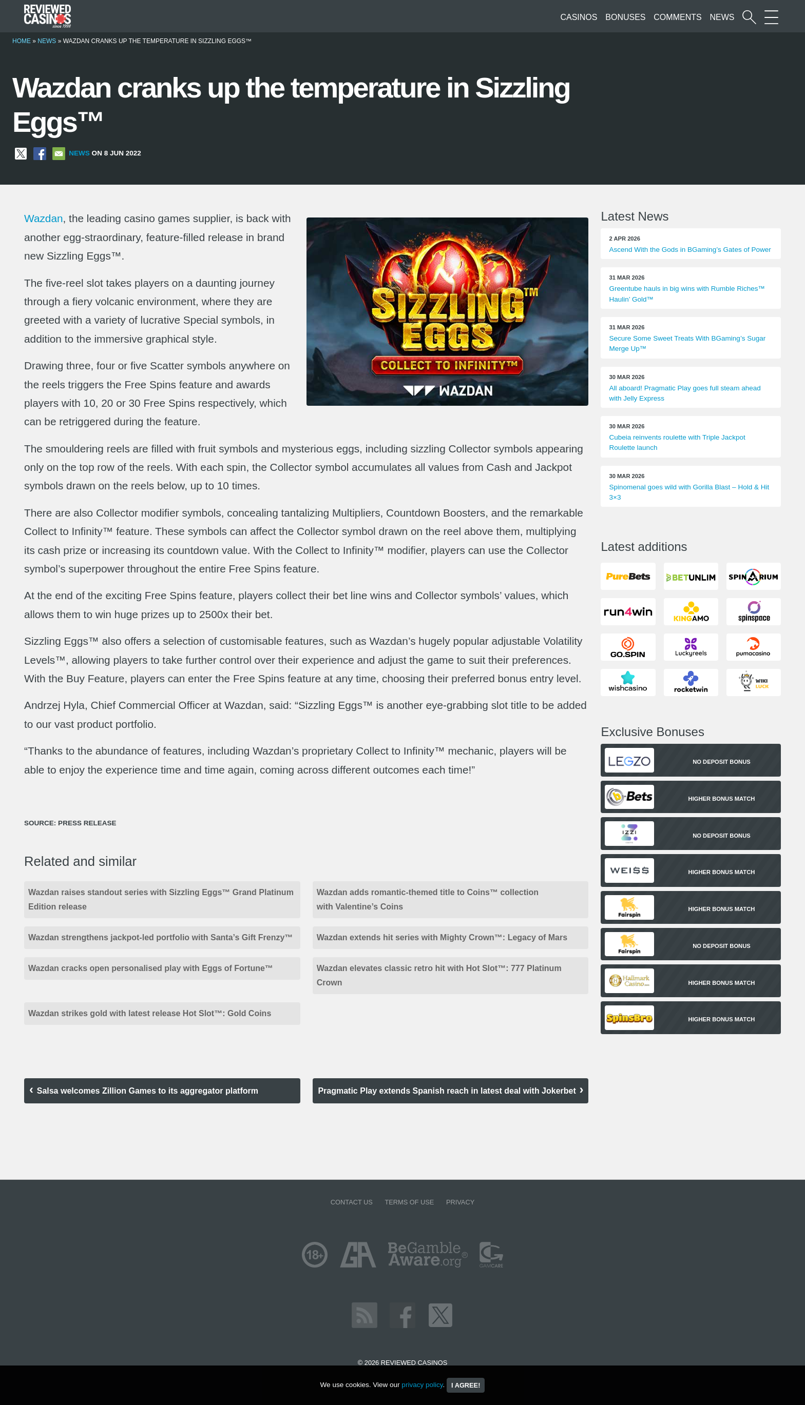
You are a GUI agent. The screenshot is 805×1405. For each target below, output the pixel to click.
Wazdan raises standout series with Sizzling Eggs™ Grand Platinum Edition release (161, 899)
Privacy (460, 1202)
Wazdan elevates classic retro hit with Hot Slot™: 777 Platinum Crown (439, 975)
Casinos (578, 17)
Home (21, 41)
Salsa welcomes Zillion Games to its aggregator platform (147, 1090)
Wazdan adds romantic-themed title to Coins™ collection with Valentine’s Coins (428, 899)
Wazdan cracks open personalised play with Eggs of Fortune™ (153, 968)
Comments (677, 17)
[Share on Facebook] (39, 153)
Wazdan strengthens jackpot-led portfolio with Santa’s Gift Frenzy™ (160, 937)
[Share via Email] (58, 153)
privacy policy (422, 1385)
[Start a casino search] (749, 17)
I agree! (465, 1385)
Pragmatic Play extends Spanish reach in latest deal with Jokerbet (447, 1090)
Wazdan (43, 218)
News (722, 17)
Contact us (352, 1202)
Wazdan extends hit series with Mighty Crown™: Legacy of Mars (442, 937)
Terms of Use (409, 1202)
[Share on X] (20, 153)
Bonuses (625, 17)
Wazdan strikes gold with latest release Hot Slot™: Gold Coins (149, 1013)
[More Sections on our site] (771, 17)
